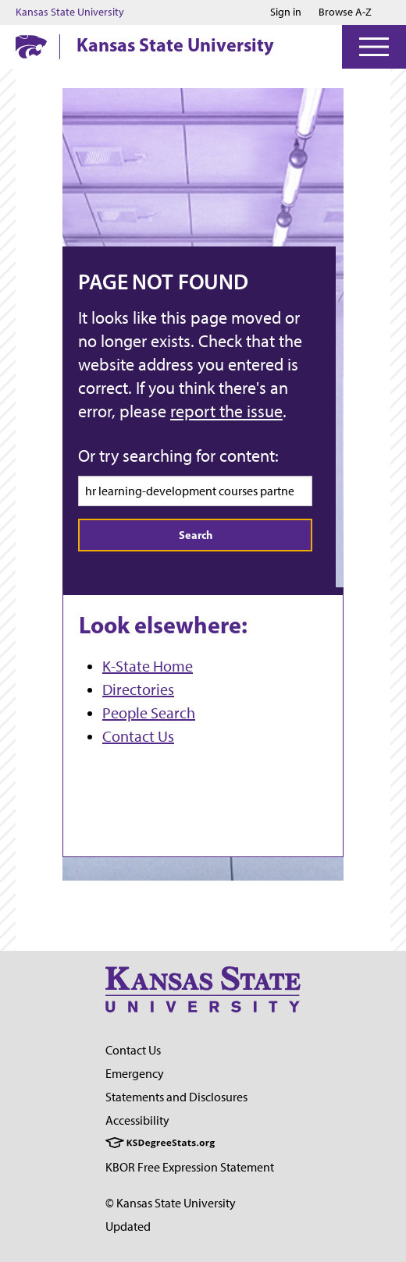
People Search (148, 713)
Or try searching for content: (178, 455)
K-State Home (147, 666)
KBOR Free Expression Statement (189, 1167)
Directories (138, 689)
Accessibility (137, 1120)
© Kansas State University (170, 1203)
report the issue (226, 411)
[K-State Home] (31, 46)
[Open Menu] (374, 47)
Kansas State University (70, 12)
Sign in (285, 12)
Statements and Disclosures (176, 1097)
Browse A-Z (345, 12)
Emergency (134, 1073)
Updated (128, 1226)
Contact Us (138, 736)
